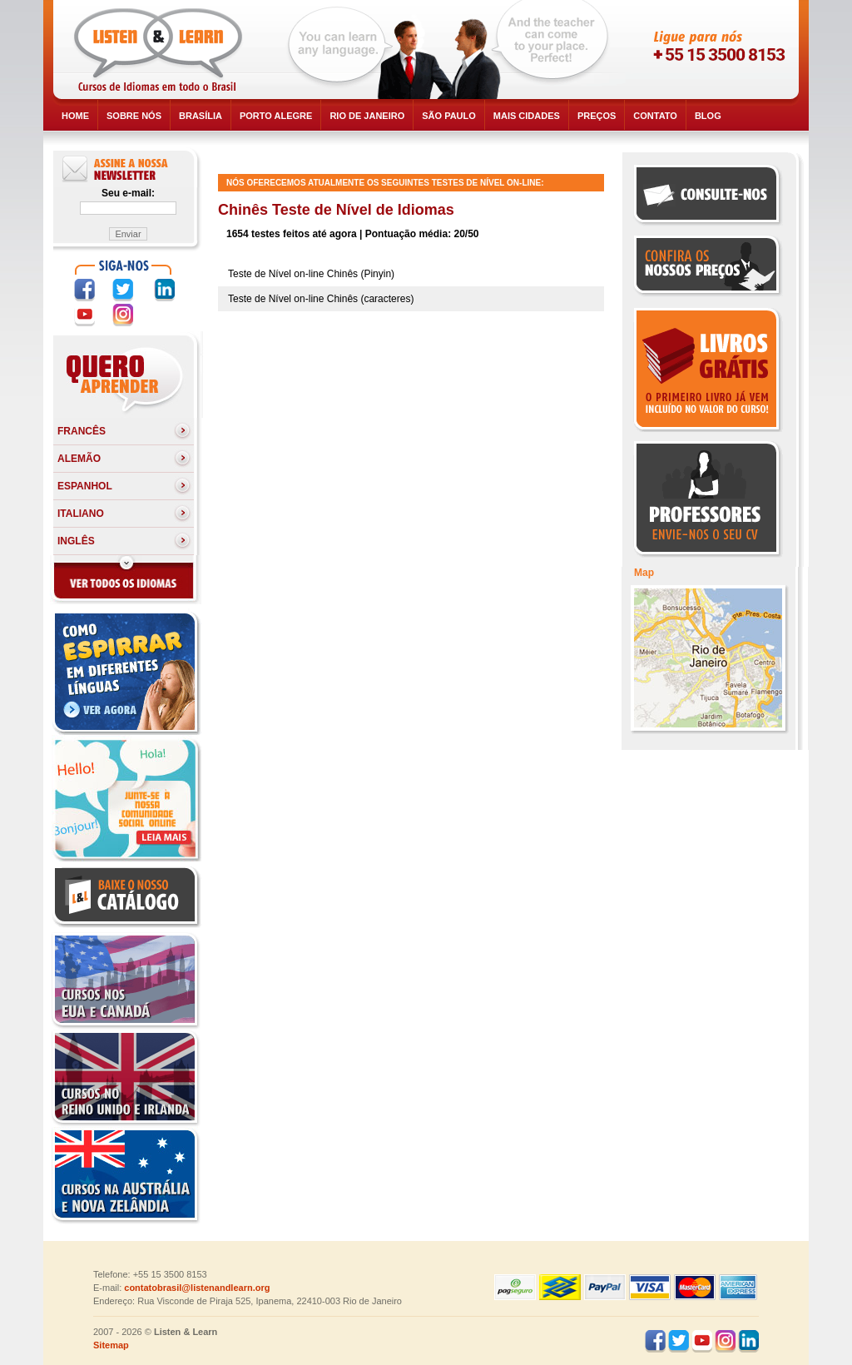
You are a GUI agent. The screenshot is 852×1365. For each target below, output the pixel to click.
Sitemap (111, 1345)
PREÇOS (596, 116)
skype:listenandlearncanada (706, 79)
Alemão (79, 458)
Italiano (80, 513)
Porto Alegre (276, 116)
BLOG (708, 116)
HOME (75, 116)
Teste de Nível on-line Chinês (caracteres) (321, 299)
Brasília (200, 116)
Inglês (76, 541)
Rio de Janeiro (366, 116)
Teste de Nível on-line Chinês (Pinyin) (311, 274)
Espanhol (84, 486)
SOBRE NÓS (133, 116)
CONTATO (655, 116)
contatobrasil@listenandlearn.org (197, 1288)
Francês (81, 431)
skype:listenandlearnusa (706, 49)
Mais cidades (526, 116)
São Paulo (449, 116)
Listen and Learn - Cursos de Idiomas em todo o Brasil (161, 50)
